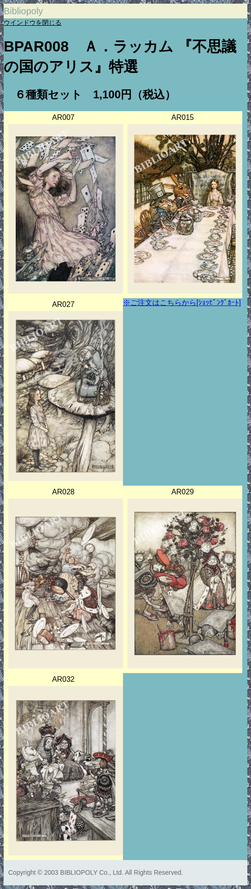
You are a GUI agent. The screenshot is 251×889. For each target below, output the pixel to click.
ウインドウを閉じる (32, 22)
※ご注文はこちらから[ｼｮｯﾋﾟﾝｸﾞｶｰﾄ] (182, 302)
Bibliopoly (23, 11)
